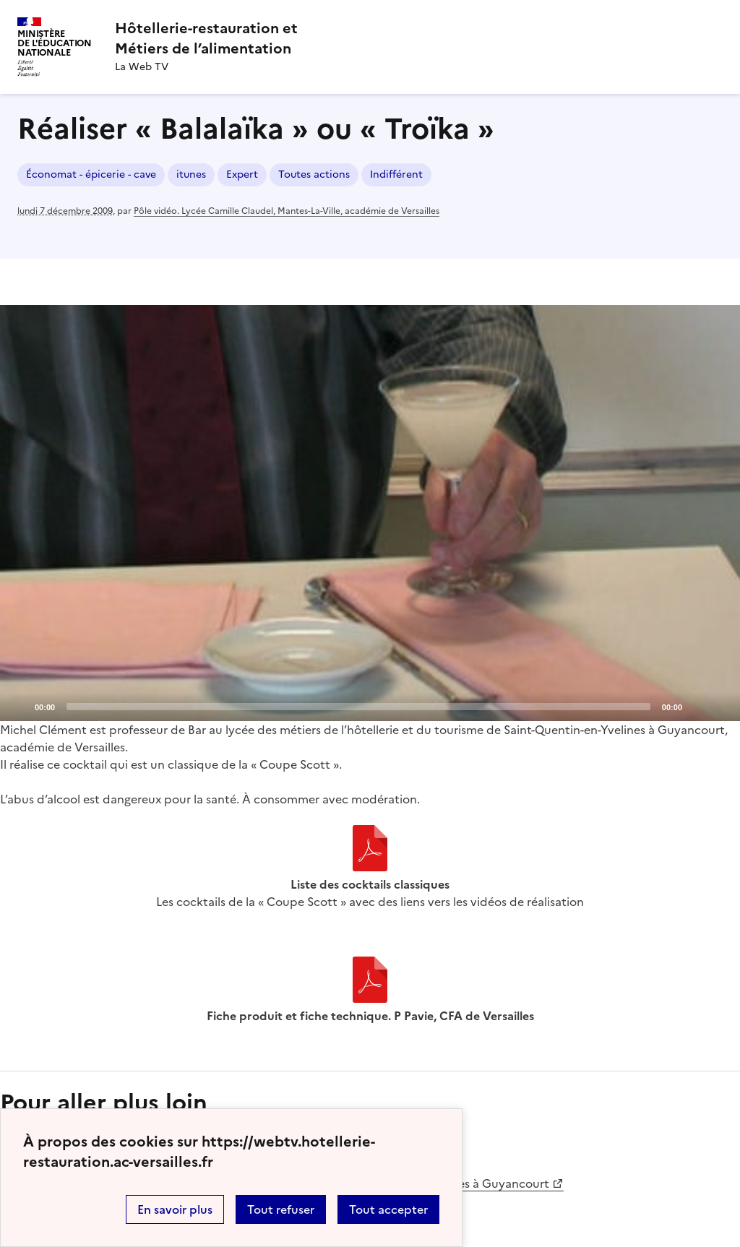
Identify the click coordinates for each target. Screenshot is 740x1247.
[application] (370, 513)
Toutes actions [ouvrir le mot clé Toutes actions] (314, 174)
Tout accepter (388, 1209)
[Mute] (697, 705)
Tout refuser (280, 1209)
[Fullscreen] (720, 705)
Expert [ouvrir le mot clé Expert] (242, 174)
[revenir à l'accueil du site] (206, 38)
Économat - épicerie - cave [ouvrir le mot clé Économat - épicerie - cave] (91, 174)
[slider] (358, 706)
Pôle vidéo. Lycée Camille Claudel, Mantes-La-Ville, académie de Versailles (286, 210)
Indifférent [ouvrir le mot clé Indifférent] (396, 174)
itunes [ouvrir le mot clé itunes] (191, 174)
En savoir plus (174, 1209)
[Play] (370, 513)
